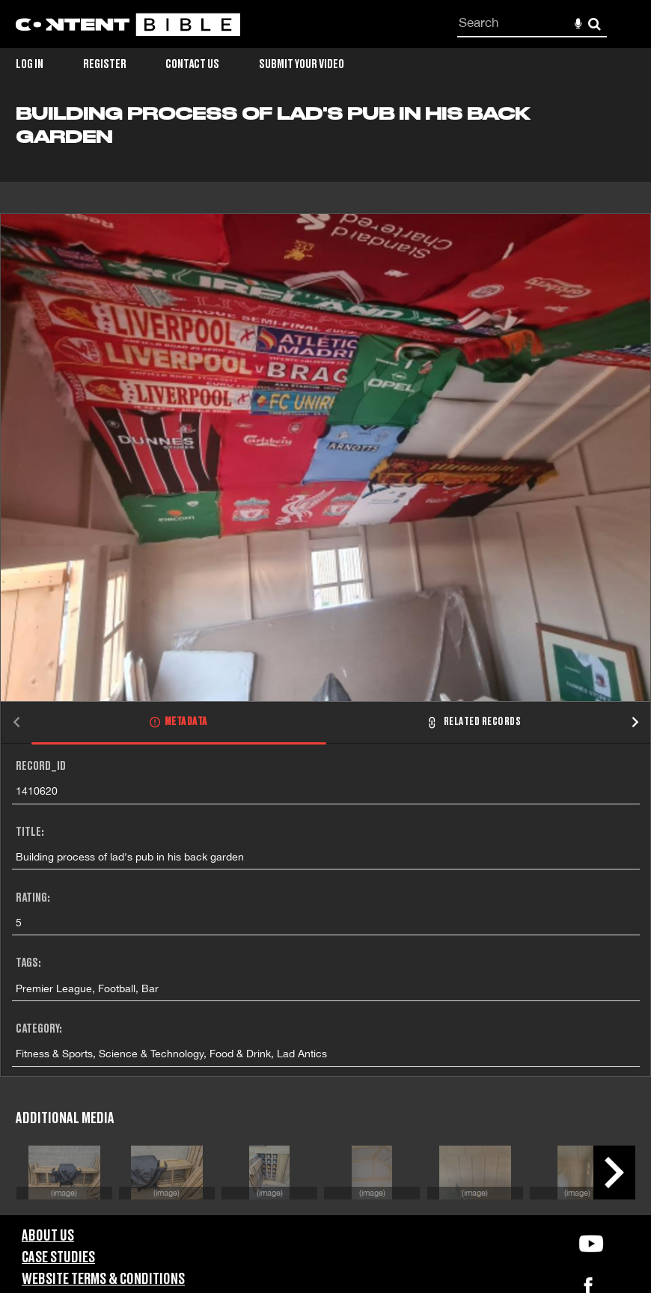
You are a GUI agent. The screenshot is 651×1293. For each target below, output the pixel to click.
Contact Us (192, 64)
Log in (29, 64)
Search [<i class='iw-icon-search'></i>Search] (594, 23)
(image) (64, 1192)
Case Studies (58, 1257)
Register (104, 64)
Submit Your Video (301, 64)
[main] (325, 659)
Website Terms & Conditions (103, 1279)
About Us (48, 1236)
